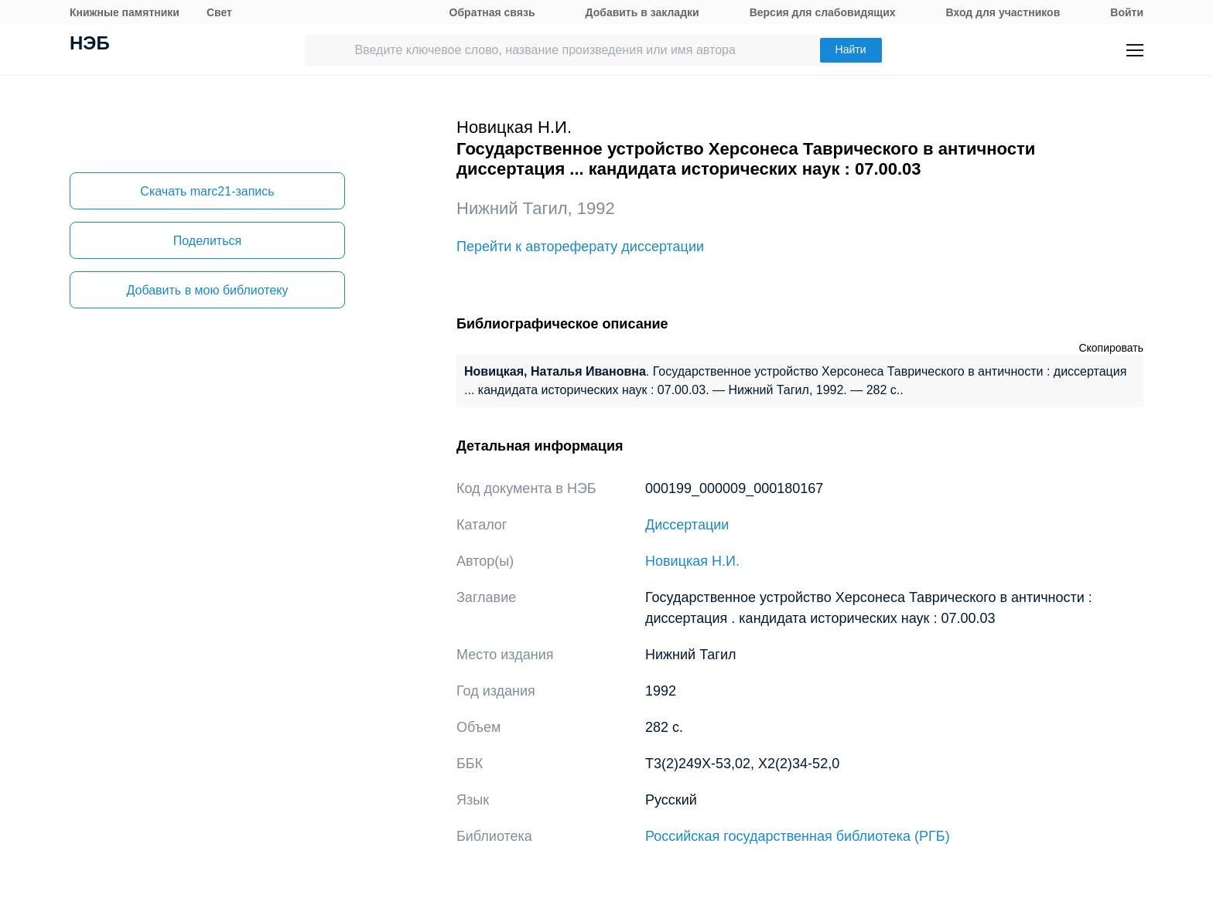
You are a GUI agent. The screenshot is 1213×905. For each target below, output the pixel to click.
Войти (1126, 12)
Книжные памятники (124, 12)
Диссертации (687, 524)
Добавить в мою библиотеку (207, 290)
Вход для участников (1003, 12)
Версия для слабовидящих (823, 12)
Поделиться (207, 240)
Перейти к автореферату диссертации (580, 246)
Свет (219, 12)
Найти (850, 49)
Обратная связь (492, 12)
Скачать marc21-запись (207, 191)
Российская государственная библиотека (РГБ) (797, 836)
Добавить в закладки (642, 12)
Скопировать (1110, 348)
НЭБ (90, 44)
